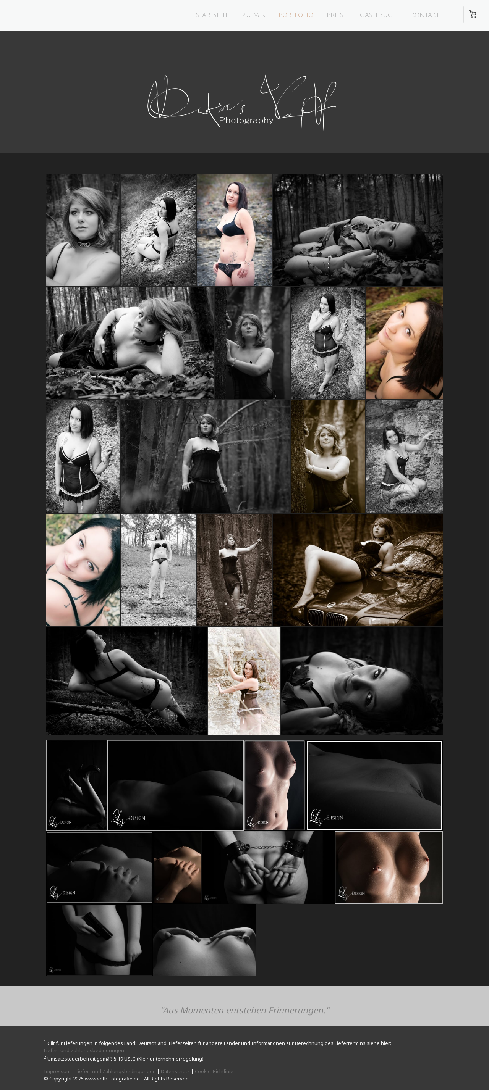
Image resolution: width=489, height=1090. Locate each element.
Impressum (57, 1071)
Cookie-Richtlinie (214, 1071)
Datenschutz (175, 1071)
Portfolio (296, 14)
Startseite (212, 14)
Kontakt (425, 14)
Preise (337, 14)
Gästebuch (379, 14)
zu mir (253, 14)
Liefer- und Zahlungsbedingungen (84, 1050)
